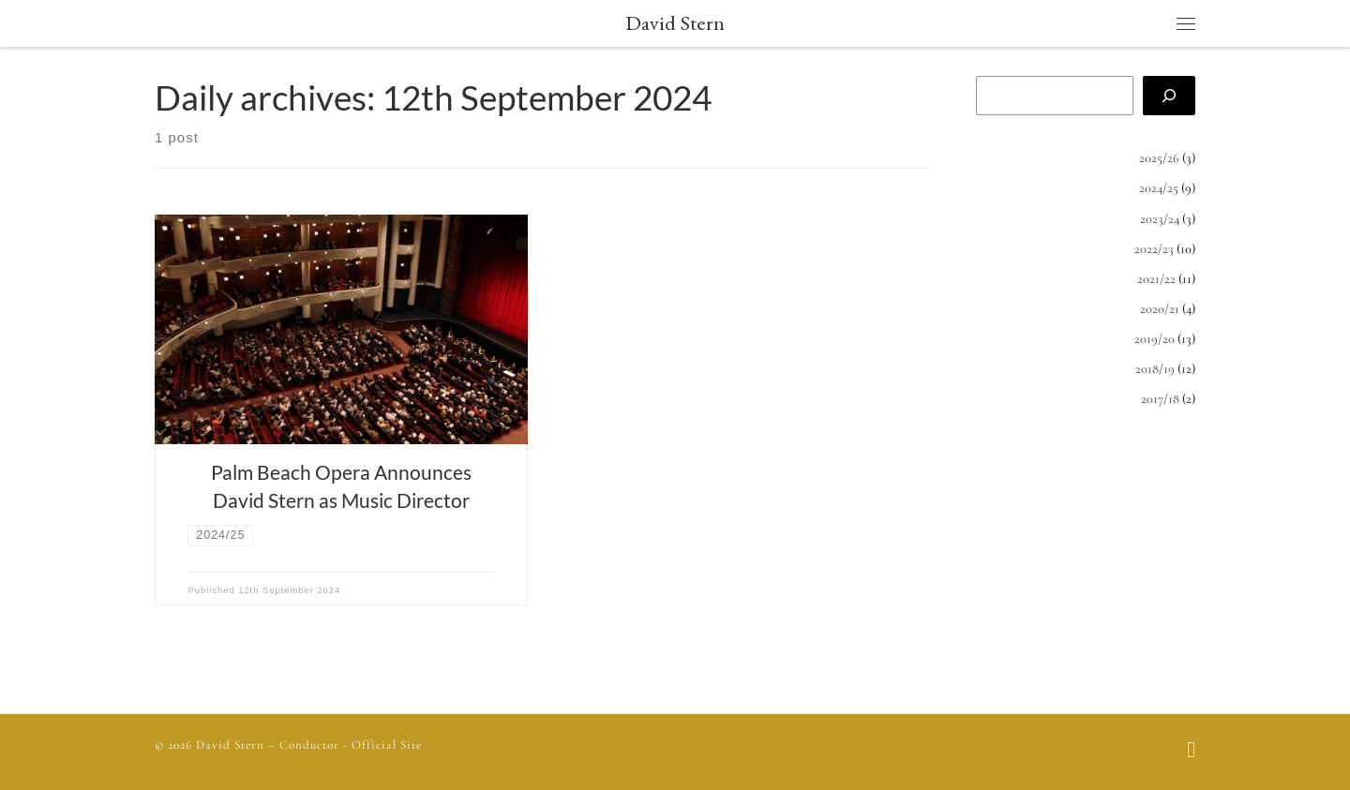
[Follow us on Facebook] (1191, 751)
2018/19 (1155, 369)
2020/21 (1159, 309)
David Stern (230, 745)
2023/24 (1159, 219)
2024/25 (1158, 188)
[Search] (1169, 95)
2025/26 (1159, 158)
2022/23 (1154, 249)
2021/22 (1156, 279)
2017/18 (1160, 399)
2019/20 (1154, 339)
